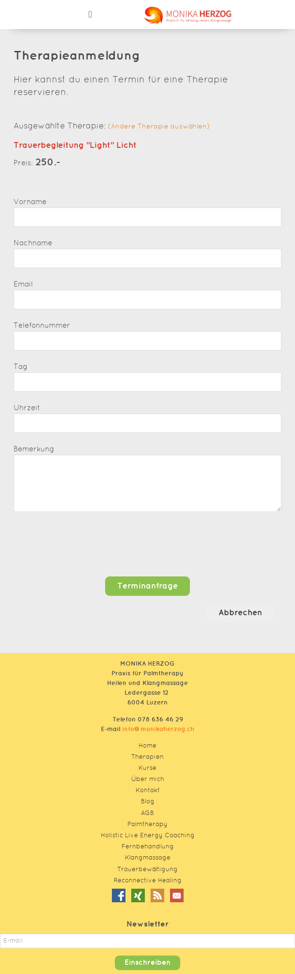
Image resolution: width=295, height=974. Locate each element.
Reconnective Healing (148, 881)
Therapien (147, 757)
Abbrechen (240, 613)
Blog (148, 802)
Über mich (147, 779)
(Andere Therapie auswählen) (159, 127)
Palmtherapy (147, 825)
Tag (21, 367)
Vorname (30, 202)
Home (147, 746)
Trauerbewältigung (147, 870)
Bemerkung (34, 450)
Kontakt (148, 791)
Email (23, 285)
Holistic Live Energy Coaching (148, 836)
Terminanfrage (147, 586)
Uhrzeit (27, 408)
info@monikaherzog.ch (158, 729)
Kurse (147, 768)
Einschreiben (147, 962)
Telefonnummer (42, 326)
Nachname (33, 243)
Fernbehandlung (148, 847)
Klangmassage (148, 858)
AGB (147, 813)
